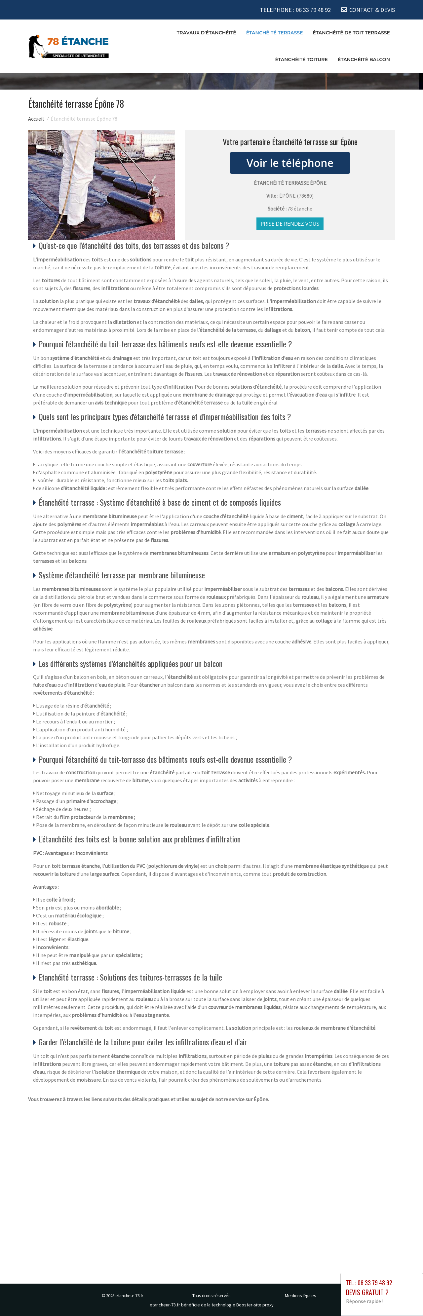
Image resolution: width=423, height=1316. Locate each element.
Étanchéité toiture (301, 59)
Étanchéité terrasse (274, 33)
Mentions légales (300, 1295)
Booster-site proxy (255, 1305)
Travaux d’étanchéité (206, 33)
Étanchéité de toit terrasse (351, 33)
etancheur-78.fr (129, 1295)
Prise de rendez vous (290, 223)
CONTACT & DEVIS (372, 10)
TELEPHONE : (295, 10)
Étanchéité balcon (364, 59)
